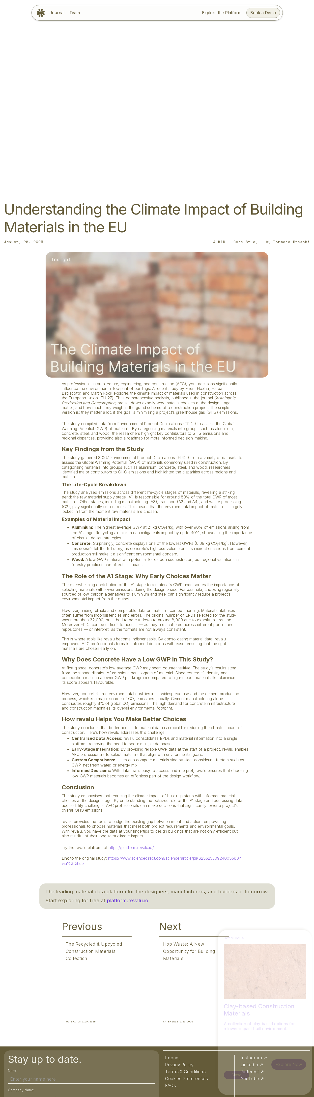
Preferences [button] (294, 1084)
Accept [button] (265, 1084)
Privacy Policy (176, 1085)
